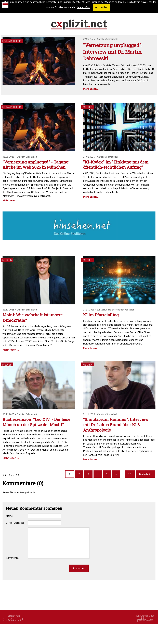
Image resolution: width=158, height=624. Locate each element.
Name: (9, 515)
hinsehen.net (13, 619)
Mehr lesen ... (91, 88)
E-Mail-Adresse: (15, 522)
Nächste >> (145, 474)
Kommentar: (13, 557)
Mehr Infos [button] (83, 7)
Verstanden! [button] (101, 7)
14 (129, 474)
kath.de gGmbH (145, 619)
